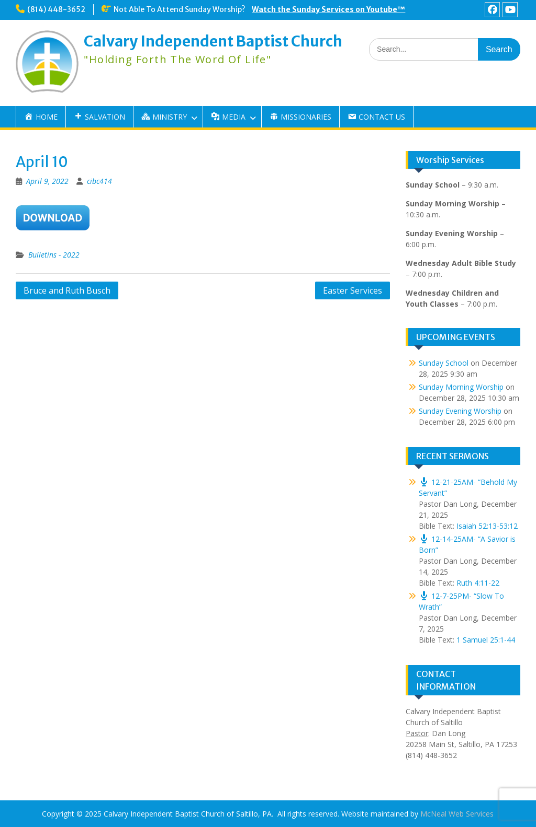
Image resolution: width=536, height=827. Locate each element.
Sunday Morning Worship (461, 387)
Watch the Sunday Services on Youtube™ (328, 9)
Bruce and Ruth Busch (67, 290)
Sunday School (443, 363)
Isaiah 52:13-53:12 (487, 526)
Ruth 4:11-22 (477, 583)
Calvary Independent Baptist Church (213, 41)
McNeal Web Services (457, 814)
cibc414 (99, 181)
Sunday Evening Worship (460, 411)
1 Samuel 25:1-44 (485, 640)
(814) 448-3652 (56, 9)
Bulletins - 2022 (54, 255)
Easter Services (352, 290)
